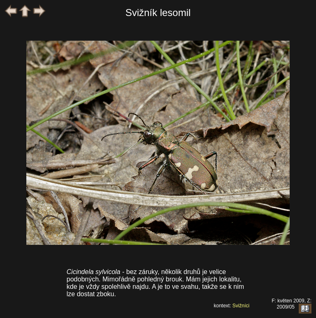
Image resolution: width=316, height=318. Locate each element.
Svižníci (240, 306)
